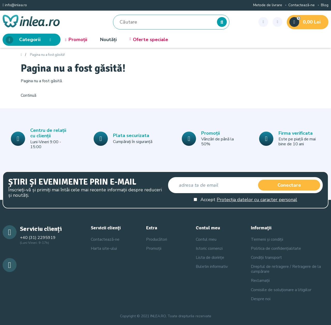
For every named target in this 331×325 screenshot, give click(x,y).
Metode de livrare (267, 5)
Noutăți (108, 40)
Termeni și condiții (267, 239)
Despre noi (260, 299)
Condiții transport (266, 257)
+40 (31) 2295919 (38, 237)
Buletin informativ (212, 266)
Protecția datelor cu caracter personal (257, 199)
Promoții (76, 40)
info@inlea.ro (15, 5)
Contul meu (206, 239)
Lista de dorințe (210, 257)
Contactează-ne (301, 5)
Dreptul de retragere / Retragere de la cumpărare (286, 269)
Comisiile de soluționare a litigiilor (281, 290)
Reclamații (260, 280)
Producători (156, 239)
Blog (324, 5)
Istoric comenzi (209, 248)
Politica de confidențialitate (276, 248)
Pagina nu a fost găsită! (47, 55)
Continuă (28, 95)
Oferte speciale (149, 40)
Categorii (30, 40)
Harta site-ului (104, 248)
